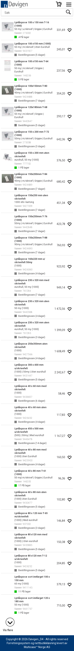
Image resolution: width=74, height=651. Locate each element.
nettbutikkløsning (45, 643)
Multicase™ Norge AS (37, 647)
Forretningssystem (18, 643)
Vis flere (8, 630)
